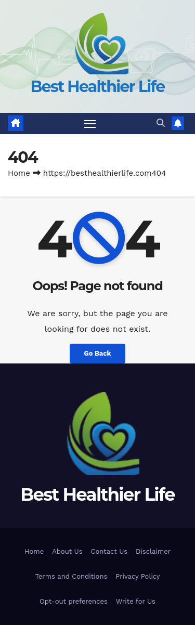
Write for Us (135, 601)
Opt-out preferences (74, 601)
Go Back (97, 353)
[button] (161, 123)
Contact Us (109, 551)
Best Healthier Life (98, 86)
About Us (67, 551)
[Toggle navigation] (90, 123)
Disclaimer (153, 551)
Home (19, 173)
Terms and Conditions (71, 576)
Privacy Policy (137, 576)
